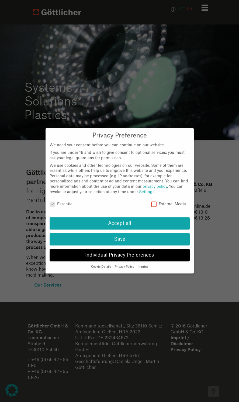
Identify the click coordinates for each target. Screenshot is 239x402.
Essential (62, 198)
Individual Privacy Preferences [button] (119, 249)
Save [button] (119, 233)
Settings (146, 186)
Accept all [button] (119, 218)
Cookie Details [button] (101, 261)
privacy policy (155, 181)
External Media (168, 198)
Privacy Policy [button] (125, 261)
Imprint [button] (143, 261)
